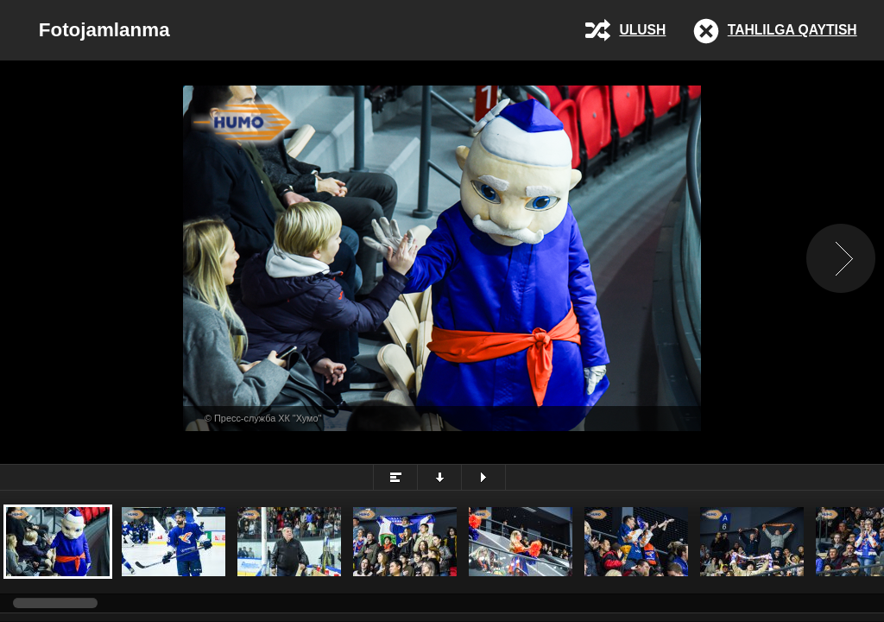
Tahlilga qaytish (792, 29)
